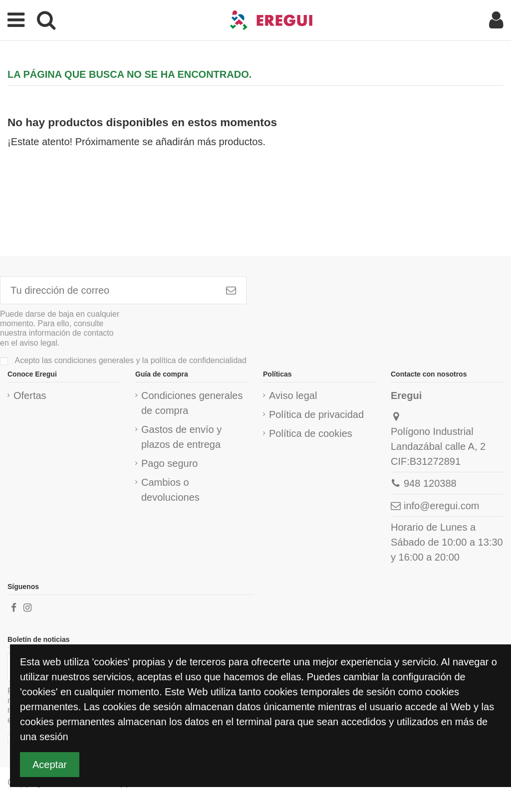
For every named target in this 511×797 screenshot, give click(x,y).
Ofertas (29, 395)
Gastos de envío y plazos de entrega (181, 437)
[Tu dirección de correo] (108, 290)
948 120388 (430, 483)
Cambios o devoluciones (170, 490)
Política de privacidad (316, 414)
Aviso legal (293, 395)
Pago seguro (169, 463)
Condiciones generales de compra (192, 403)
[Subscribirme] (231, 290)
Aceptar (49, 764)
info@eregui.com (441, 505)
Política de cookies (310, 433)
